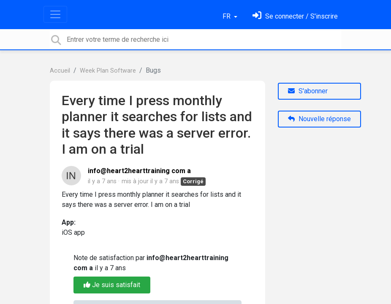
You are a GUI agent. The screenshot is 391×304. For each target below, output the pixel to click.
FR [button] (227, 16)
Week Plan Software (108, 70)
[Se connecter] (295, 16)
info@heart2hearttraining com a (139, 171)
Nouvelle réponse (319, 119)
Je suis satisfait (112, 285)
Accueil (60, 70)
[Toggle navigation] (55, 14)
